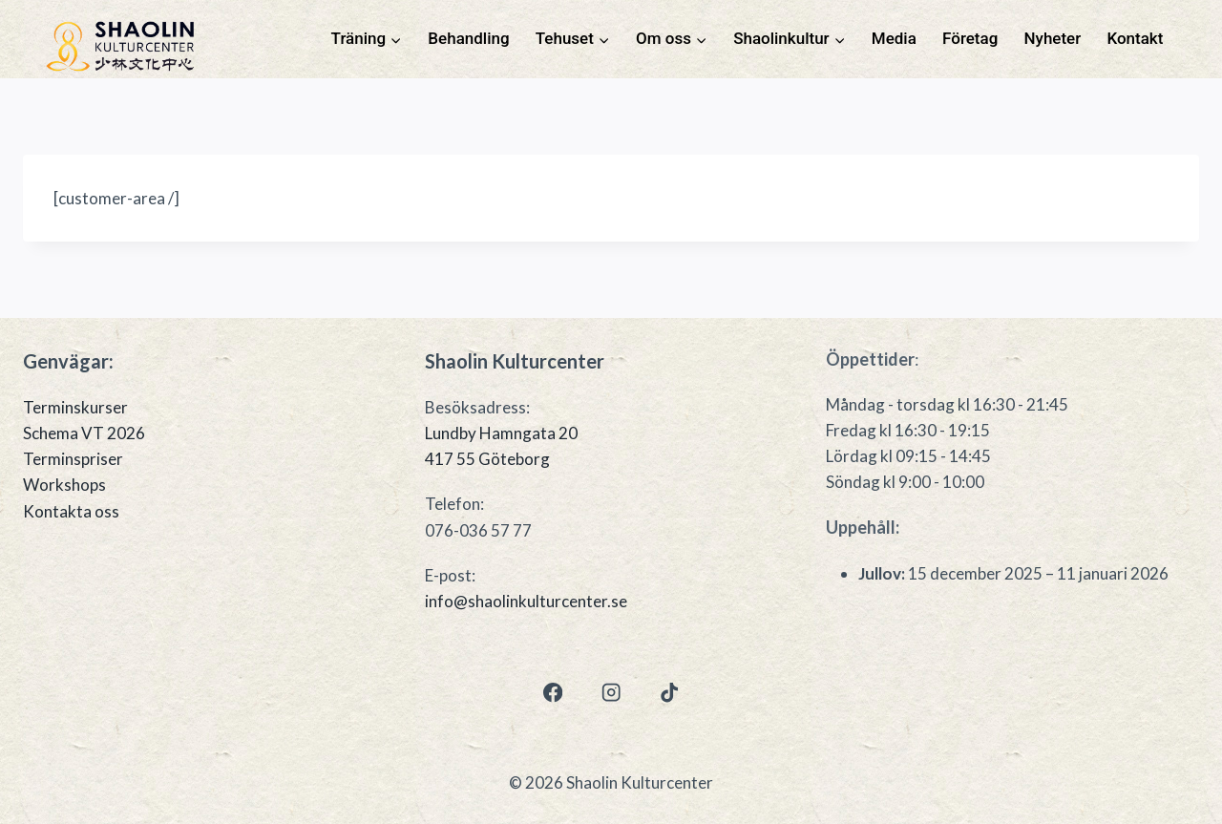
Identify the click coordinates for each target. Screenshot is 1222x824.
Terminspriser (73, 459)
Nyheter (1053, 38)
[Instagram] (611, 692)
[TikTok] (669, 692)
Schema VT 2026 (84, 433)
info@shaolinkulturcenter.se (526, 601)
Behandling (468, 38)
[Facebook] (552, 692)
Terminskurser (75, 407)
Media (894, 38)
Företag (970, 38)
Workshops (64, 485)
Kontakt (1134, 38)
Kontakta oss (71, 511)
